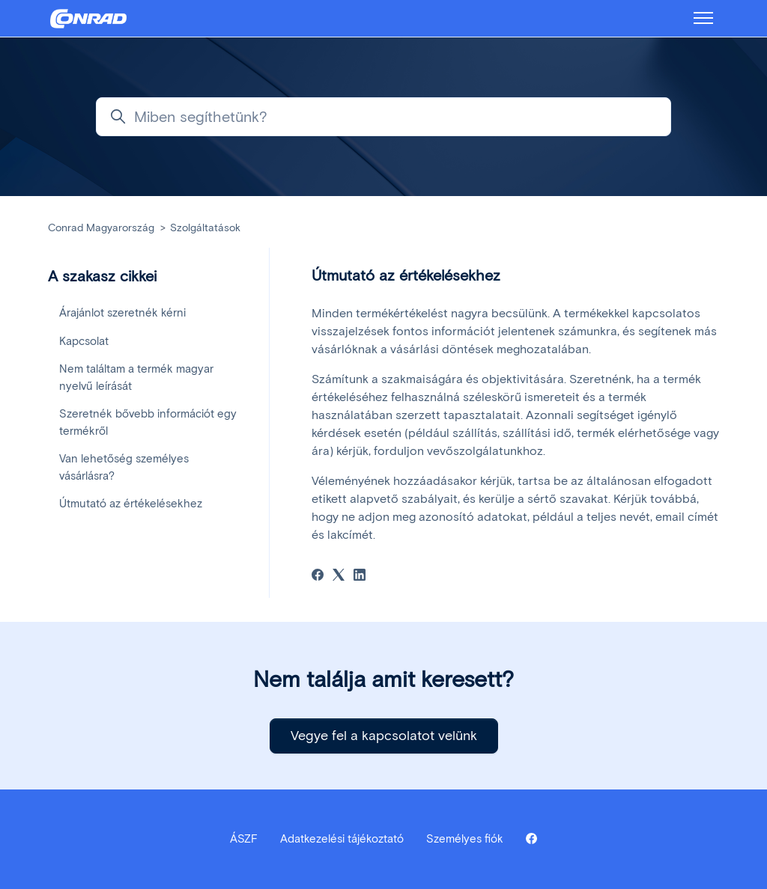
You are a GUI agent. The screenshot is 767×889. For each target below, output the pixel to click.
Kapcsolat (84, 341)
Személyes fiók (464, 839)
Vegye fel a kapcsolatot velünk (384, 735)
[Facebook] (318, 576)
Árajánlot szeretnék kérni (122, 313)
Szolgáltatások (205, 228)
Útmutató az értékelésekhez (130, 503)
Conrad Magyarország (101, 228)
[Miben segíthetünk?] (383, 116)
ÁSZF (244, 839)
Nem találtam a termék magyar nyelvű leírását (136, 377)
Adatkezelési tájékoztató (342, 839)
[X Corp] (339, 576)
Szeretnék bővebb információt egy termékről (148, 422)
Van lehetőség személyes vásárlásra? (124, 467)
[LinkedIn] (360, 576)
